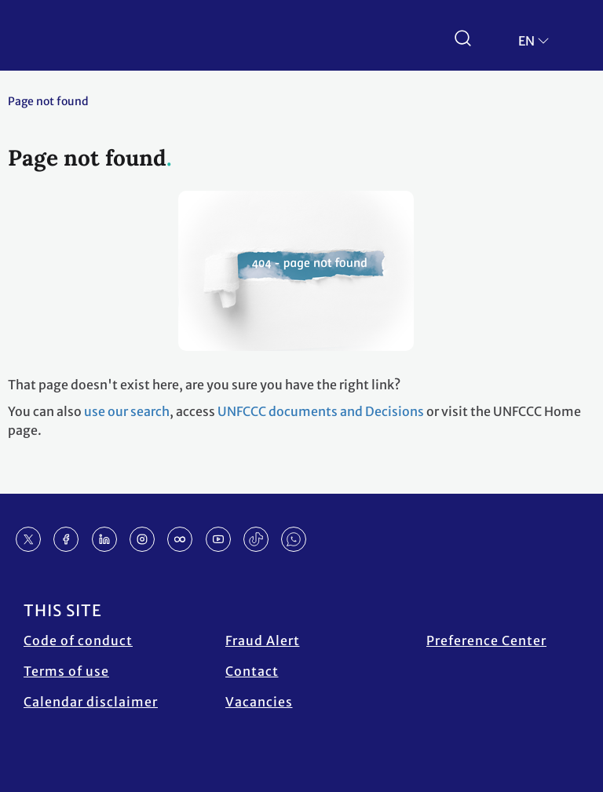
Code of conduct (78, 640)
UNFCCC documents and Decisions (320, 411)
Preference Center (486, 640)
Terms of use (66, 671)
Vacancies (259, 702)
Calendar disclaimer (91, 702)
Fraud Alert (262, 640)
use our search (127, 411)
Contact (252, 671)
